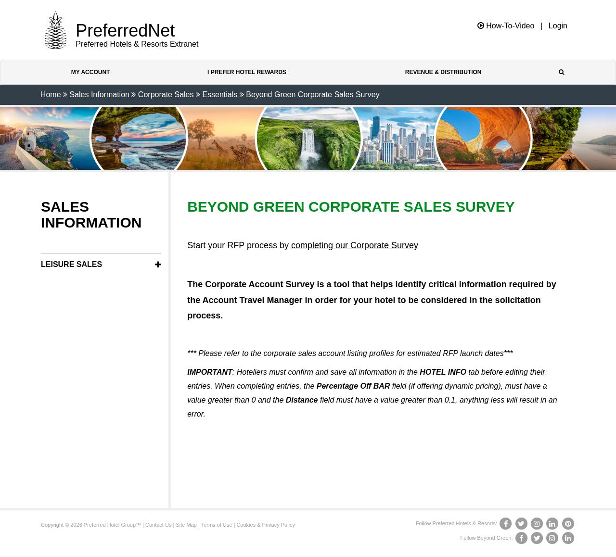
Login (558, 26)
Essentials (219, 94)
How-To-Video (506, 26)
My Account (90, 72)
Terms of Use (216, 525)
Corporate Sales (166, 94)
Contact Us (158, 525)
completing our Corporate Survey (354, 245)
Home (50, 94)
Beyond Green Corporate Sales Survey (312, 94)
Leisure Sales (71, 264)
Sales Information (99, 94)
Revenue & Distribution (443, 72)
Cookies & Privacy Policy (265, 525)
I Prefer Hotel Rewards (246, 72)
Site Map (186, 525)
